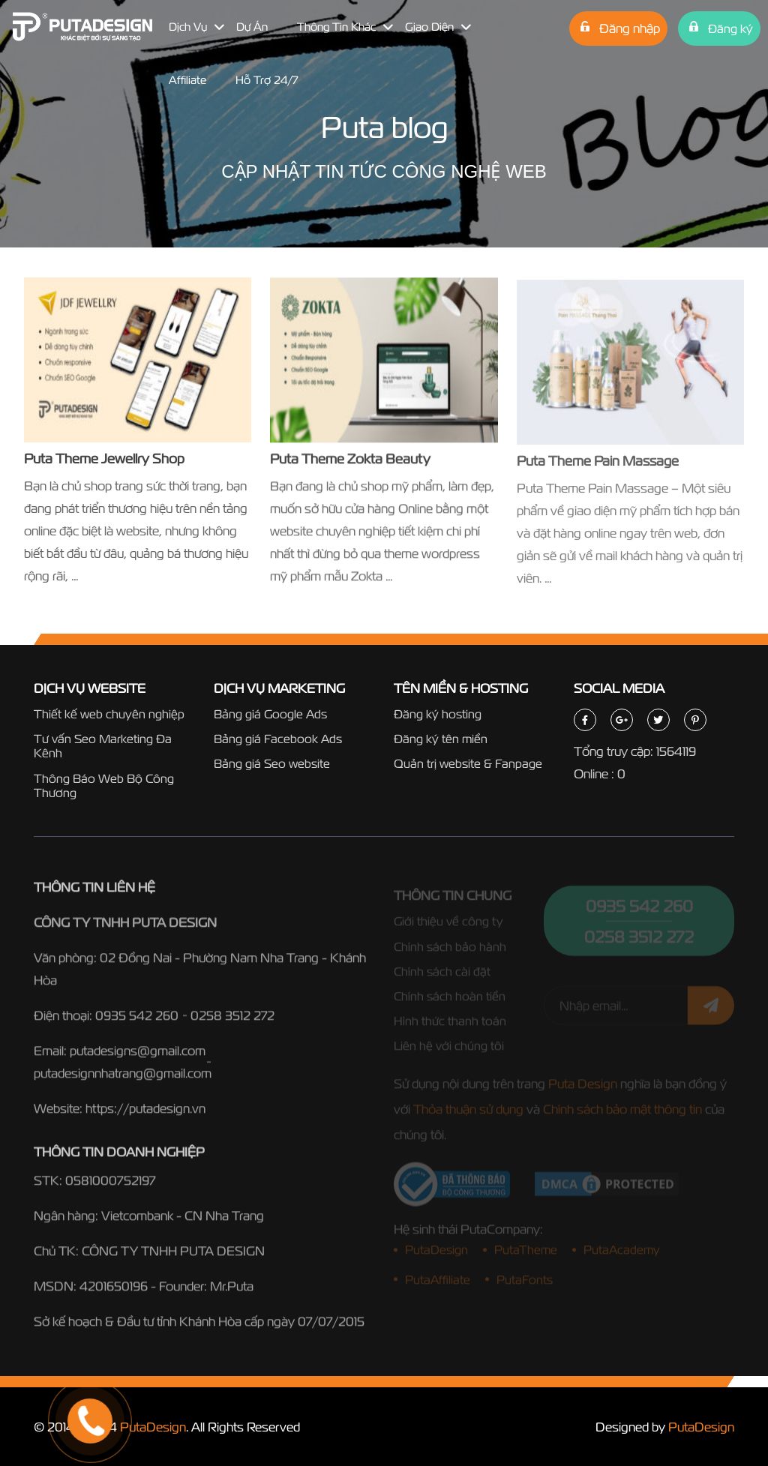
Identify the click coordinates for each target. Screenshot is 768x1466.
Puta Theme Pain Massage (598, 464)
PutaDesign (153, 1427)
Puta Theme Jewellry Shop (104, 458)
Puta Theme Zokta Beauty (350, 460)
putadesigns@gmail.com (138, 1055)
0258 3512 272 (232, 1019)
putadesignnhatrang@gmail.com (123, 1077)
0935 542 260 (136, 1019)
